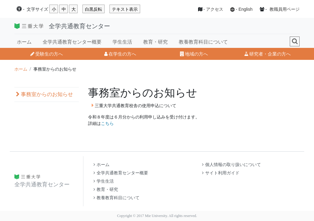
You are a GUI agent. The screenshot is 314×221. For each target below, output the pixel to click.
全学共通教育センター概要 (72, 42)
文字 (37, 9)
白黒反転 (93, 9)
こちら (107, 123)
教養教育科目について (203, 42)
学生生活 (122, 42)
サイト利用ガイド (220, 173)
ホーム (24, 42)
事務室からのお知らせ (44, 94)
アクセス (214, 9)
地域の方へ (194, 53)
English (246, 9)
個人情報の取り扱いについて (231, 164)
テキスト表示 (125, 9)
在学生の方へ (120, 53)
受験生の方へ (46, 53)
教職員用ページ (285, 9)
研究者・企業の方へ (267, 53)
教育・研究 (155, 42)
